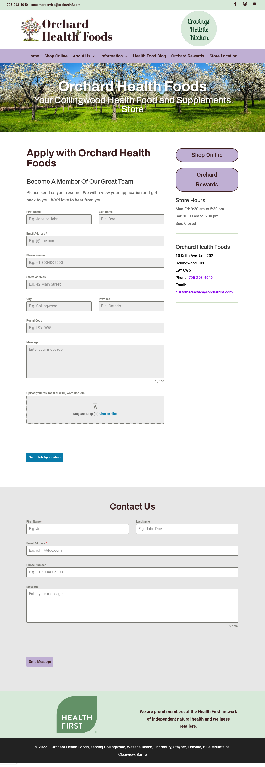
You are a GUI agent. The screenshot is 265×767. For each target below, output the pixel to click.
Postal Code (34, 320)
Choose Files (108, 414)
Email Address (36, 233)
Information (112, 56)
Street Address (36, 277)
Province (104, 299)
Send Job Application (45, 457)
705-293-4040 (17, 5)
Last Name (106, 212)
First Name (33, 212)
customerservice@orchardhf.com (55, 5)
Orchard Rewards (187, 56)
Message (32, 342)
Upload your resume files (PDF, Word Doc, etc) (55, 393)
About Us (81, 56)
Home (33, 56)
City (29, 299)
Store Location (223, 56)
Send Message (40, 660)
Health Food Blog (149, 56)
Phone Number (36, 255)
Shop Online (56, 56)
